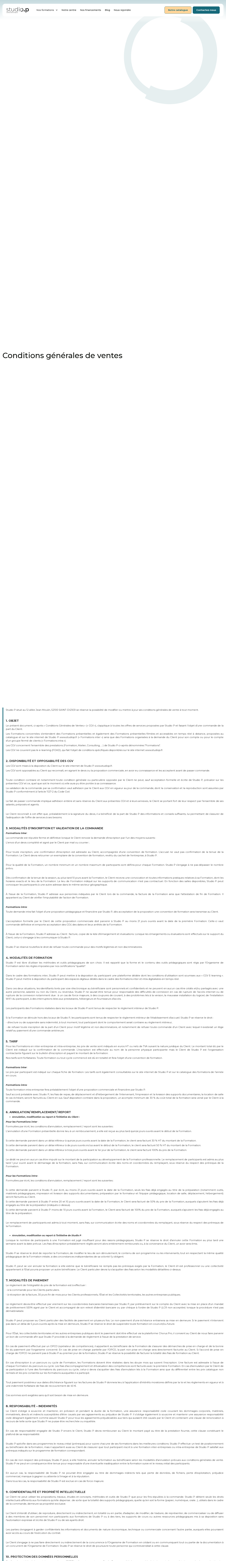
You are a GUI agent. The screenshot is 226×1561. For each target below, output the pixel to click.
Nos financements (90, 10)
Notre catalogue (178, 10)
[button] (47, 10)
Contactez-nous (206, 10)
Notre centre (69, 10)
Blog (107, 10)
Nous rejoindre (122, 10)
